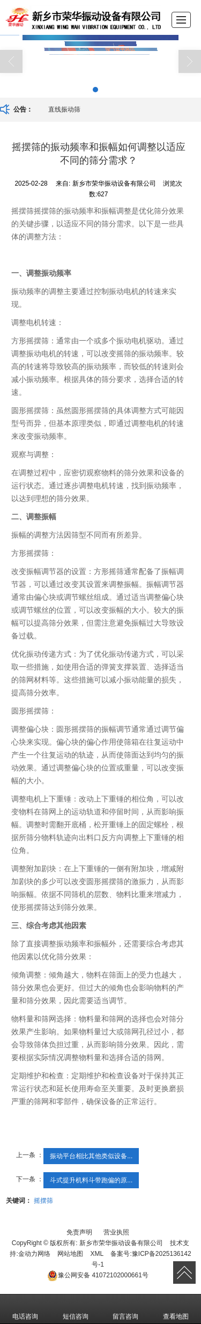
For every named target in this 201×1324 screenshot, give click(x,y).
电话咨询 (25, 1309)
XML (96, 1253)
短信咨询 (75, 1309)
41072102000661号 (97, 1275)
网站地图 (70, 1253)
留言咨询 (125, 1309)
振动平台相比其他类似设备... (91, 1156)
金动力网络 (34, 1253)
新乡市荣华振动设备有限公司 (121, 1243)
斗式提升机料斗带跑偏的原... (91, 1180)
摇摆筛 (43, 1200)
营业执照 (116, 1232)
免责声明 (79, 1232)
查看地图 (176, 1309)
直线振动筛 (64, 109)
